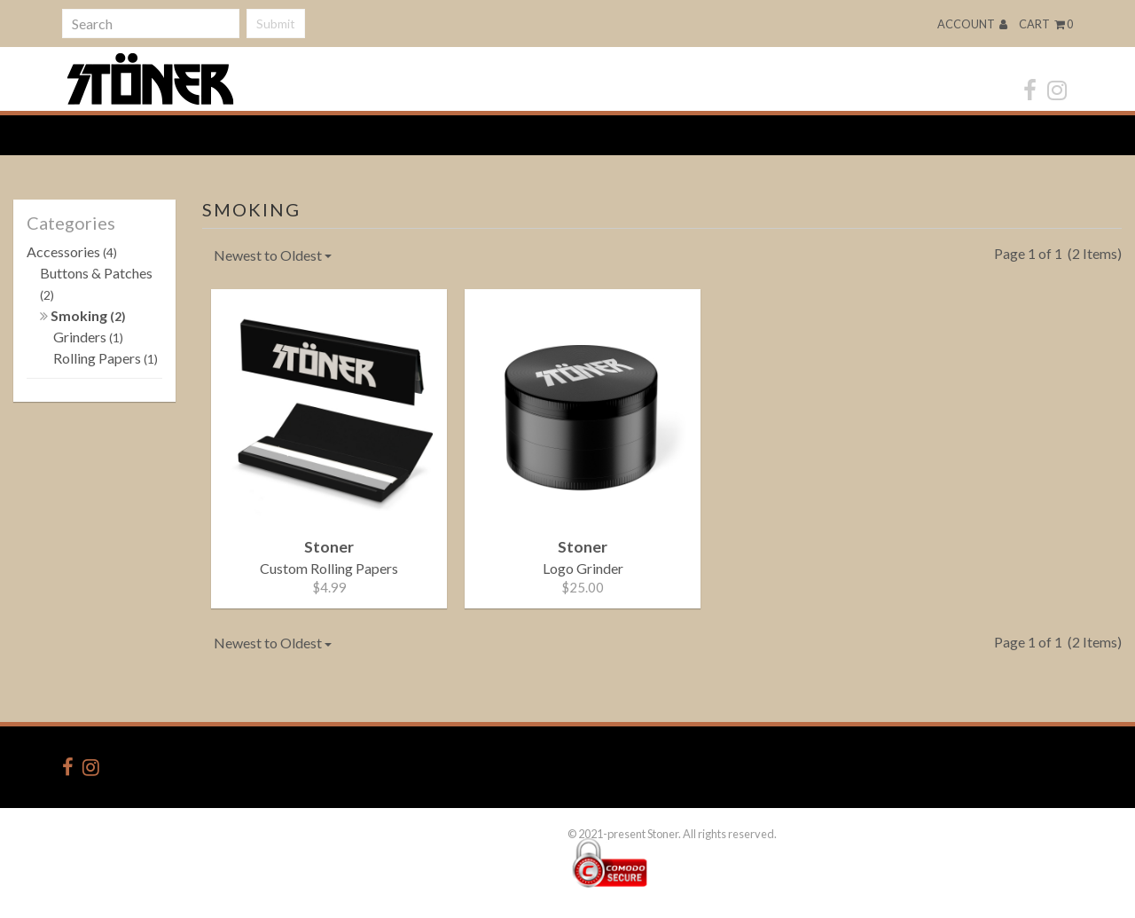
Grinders (88, 336)
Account (972, 24)
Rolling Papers (105, 357)
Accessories (72, 251)
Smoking (83, 315)
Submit (275, 23)
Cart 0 (1046, 24)
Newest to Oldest (273, 255)
